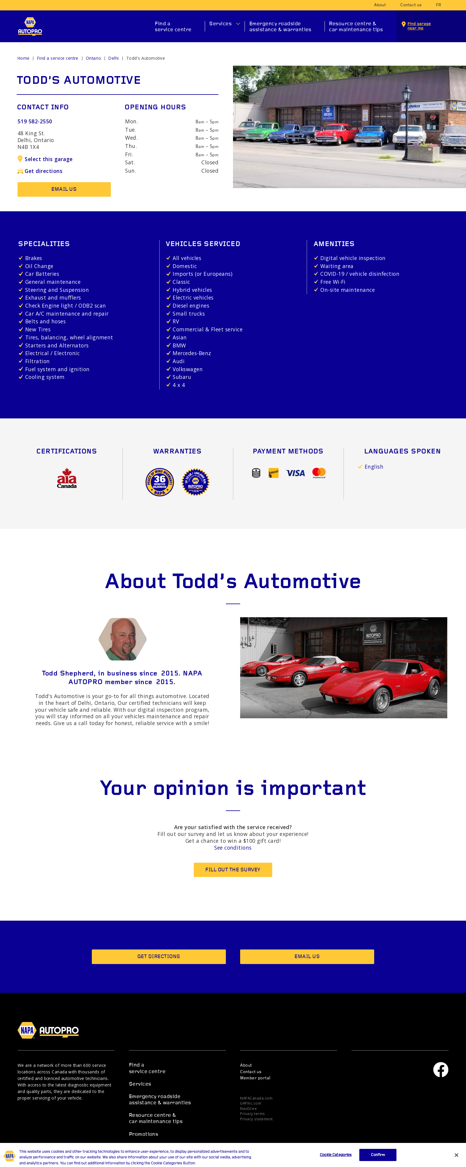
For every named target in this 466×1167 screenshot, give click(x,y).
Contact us (410, 5)
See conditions (233, 847)
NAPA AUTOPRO (30, 26)
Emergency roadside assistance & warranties (280, 26)
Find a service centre (173, 26)
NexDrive (248, 1108)
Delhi (113, 58)
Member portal (255, 1078)
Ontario (93, 58)
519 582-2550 (35, 121)
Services (220, 23)
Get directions (40, 170)
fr (438, 5)
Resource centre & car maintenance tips (356, 26)
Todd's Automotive (145, 58)
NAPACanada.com (256, 1098)
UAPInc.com (250, 1103)
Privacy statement (256, 1119)
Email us (64, 189)
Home (24, 58)
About (380, 5)
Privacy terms (252, 1113)
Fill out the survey (232, 870)
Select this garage (45, 159)
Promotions (143, 1134)
